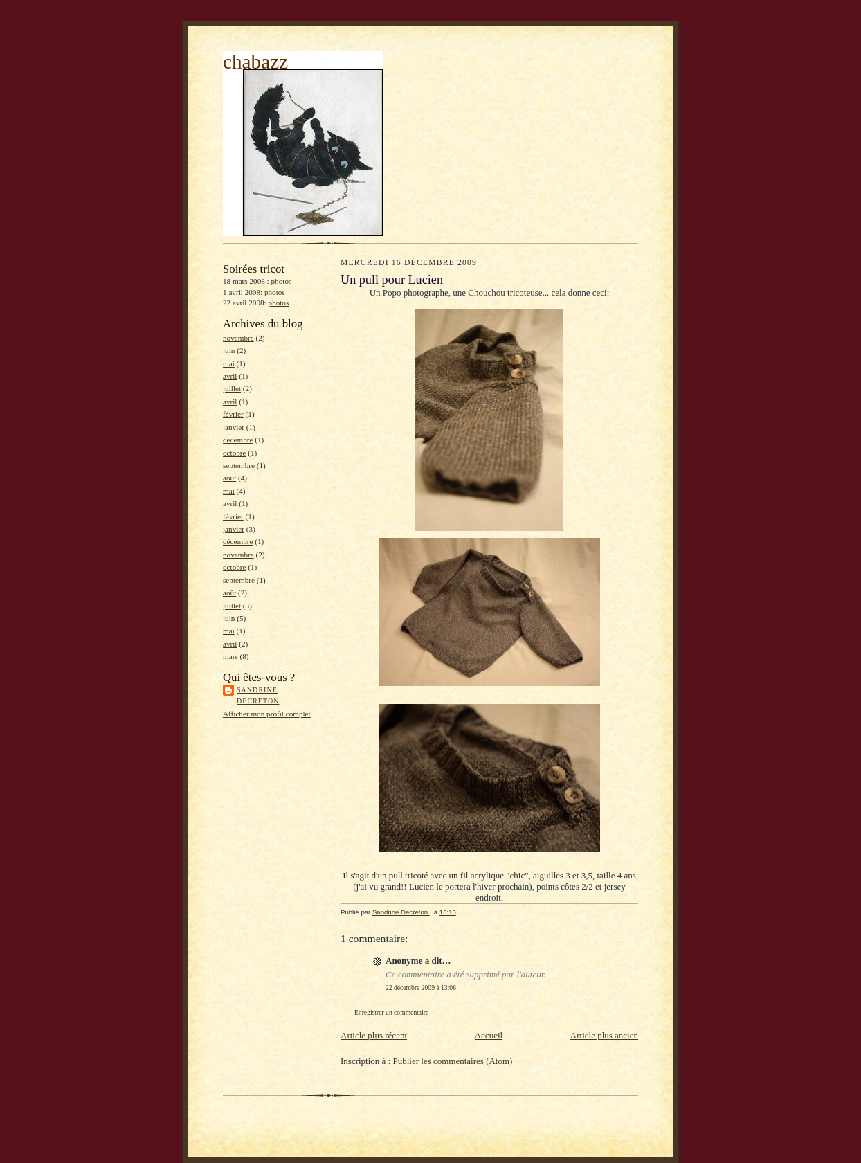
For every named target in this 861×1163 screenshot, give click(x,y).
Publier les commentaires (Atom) (452, 1061)
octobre (234, 453)
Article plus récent (374, 1035)
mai (229, 363)
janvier (233, 427)
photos (281, 281)
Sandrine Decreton (258, 695)
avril (230, 376)
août (229, 478)
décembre (238, 439)
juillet (232, 388)
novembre (238, 338)
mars (230, 656)
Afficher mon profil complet (267, 714)
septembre (239, 465)
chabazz (255, 62)
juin (229, 350)
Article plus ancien (604, 1035)
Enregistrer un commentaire (391, 1012)
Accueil (488, 1035)
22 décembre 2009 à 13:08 (421, 987)
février (233, 414)
